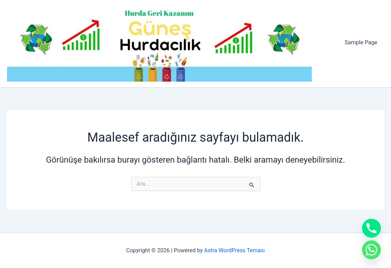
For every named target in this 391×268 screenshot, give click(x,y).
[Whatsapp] (371, 249)
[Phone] (371, 228)
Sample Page (362, 42)
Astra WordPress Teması (234, 250)
